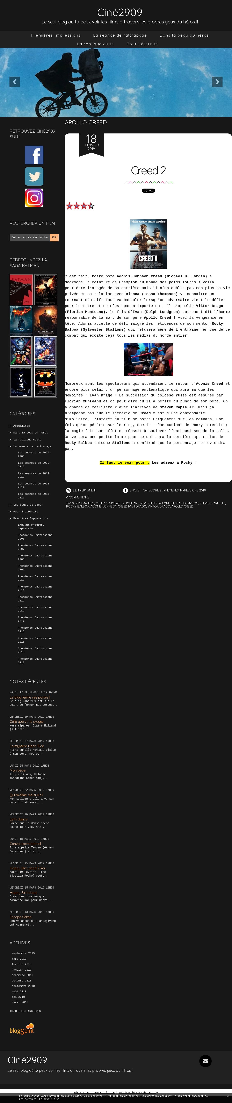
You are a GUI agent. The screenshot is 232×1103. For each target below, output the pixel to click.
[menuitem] (56, 35)
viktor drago (160, 506)
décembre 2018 (22, 981)
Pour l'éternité (142, 43)
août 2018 (19, 998)
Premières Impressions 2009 (35, 571)
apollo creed (185, 506)
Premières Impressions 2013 (35, 613)
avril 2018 (20, 1009)
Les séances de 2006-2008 (34, 455)
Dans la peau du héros (184, 35)
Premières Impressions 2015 (35, 634)
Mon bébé (18, 776)
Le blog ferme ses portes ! (31, 703)
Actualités (21, 426)
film (92, 503)
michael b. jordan (124, 503)
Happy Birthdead (23, 898)
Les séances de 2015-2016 (34, 497)
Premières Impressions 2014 (35, 624)
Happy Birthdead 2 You (28, 874)
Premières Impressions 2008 (35, 561)
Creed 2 (148, 170)
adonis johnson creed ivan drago (119, 506)
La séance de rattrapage (120, 35)
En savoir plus (49, 1099)
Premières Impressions (56, 35)
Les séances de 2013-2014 (34, 487)
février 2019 (21, 970)
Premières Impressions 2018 (35, 656)
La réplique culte (95, 43)
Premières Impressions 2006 (35, 539)
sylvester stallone (157, 503)
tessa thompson (188, 503)
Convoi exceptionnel (26, 850)
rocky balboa (78, 506)
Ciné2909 (119, 11)
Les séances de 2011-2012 (34, 476)
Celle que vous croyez (27, 727)
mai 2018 (18, 1004)
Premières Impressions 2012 (35, 603)
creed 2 (102, 503)
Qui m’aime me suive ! (27, 801)
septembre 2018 (23, 992)
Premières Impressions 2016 (35, 645)
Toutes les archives (25, 1018)
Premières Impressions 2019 (35, 666)
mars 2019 (19, 965)
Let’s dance (19, 825)
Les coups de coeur (28, 507)
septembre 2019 (23, 959)
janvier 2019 (21, 976)
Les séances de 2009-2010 (34, 465)
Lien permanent (81, 490)
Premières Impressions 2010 (35, 582)
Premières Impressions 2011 (35, 592)
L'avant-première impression (31, 529)
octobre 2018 (21, 987)
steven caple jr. (216, 503)
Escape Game (21, 923)
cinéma (81, 503)
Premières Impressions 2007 (35, 550)
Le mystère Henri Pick (27, 752)
